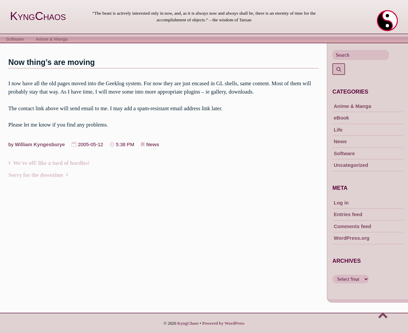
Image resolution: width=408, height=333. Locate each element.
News (152, 144)
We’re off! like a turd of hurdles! (51, 163)
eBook (341, 118)
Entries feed (348, 214)
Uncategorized (351, 165)
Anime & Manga (52, 39)
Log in (341, 202)
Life (338, 130)
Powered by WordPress (223, 323)
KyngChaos (38, 16)
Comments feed (352, 226)
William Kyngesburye (40, 144)
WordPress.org (351, 238)
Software (15, 39)
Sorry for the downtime (35, 175)
